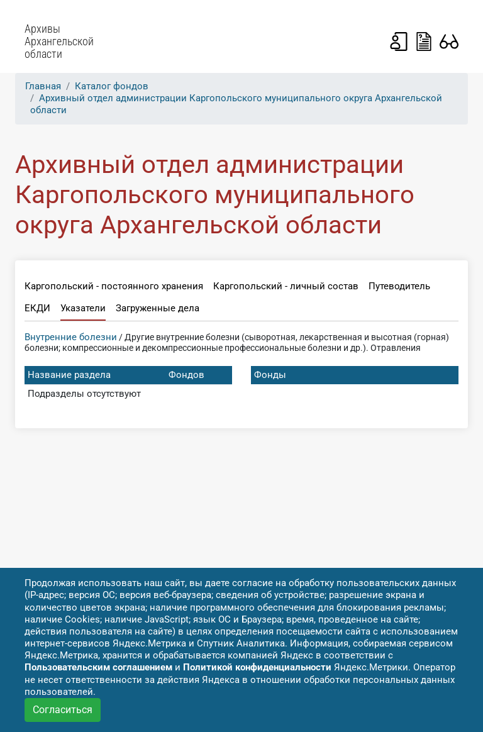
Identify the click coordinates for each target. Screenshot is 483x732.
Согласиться (62, 710)
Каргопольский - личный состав (285, 286)
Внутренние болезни (71, 337)
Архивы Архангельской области (59, 41)
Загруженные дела (157, 308)
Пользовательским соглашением (98, 667)
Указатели (83, 308)
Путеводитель (399, 286)
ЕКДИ (37, 308)
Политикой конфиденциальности (257, 667)
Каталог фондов (111, 86)
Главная (43, 86)
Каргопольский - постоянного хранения (114, 286)
